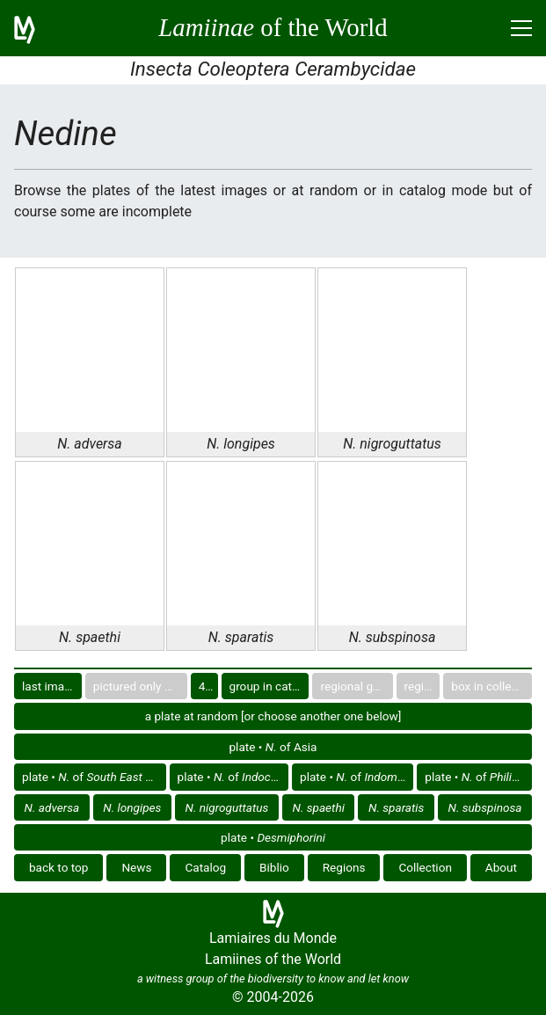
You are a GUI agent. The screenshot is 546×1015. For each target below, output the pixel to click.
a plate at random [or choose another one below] (273, 716)
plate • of (94, 777)
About (501, 867)
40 (205, 686)
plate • (273, 837)
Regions (344, 867)
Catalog (205, 867)
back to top (59, 867)
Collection (425, 867)
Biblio (274, 867)
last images (52, 686)
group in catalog (269, 686)
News (136, 867)
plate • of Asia (273, 747)
